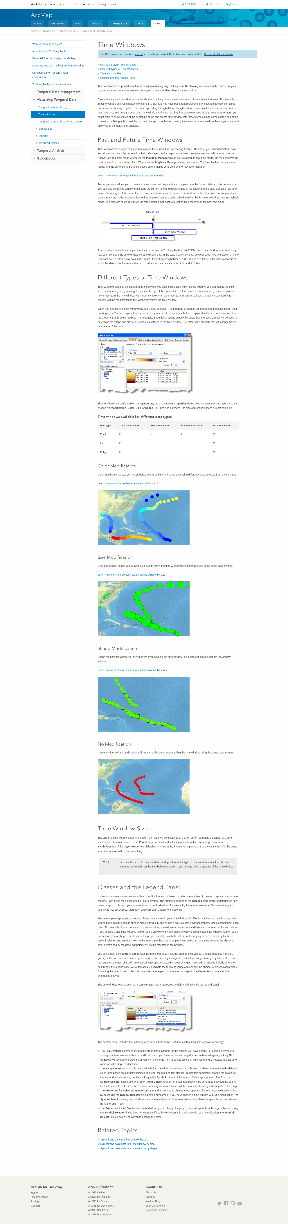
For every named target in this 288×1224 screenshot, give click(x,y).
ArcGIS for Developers (101, 1205)
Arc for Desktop (46, 4)
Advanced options (48, 143)
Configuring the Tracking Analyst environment (50, 75)
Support (114, 4)
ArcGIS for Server (98, 1201)
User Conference (155, 1205)
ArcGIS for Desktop (99, 1196)
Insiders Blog (152, 1201)
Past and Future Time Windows (118, 64)
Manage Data (118, 23)
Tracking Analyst (69, 30)
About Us (150, 1192)
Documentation (83, 4)
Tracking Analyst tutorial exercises (51, 84)
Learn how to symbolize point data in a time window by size (131, 574)
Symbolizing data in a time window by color (124, 1139)
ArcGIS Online (96, 1192)
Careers (150, 1196)
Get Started (58, 23)
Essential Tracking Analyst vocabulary (53, 58)
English (230, 4)
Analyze (95, 23)
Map (77, 23)
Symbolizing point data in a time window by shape (128, 1148)
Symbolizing (45, 128)
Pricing (101, 4)
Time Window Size (110, 73)
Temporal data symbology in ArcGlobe (60, 121)
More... (157, 23)
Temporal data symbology (53, 107)
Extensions (49, 30)
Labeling (43, 135)
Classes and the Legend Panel (117, 77)
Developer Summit (156, 1210)
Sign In (214, 4)
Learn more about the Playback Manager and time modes (130, 175)
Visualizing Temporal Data (97, 30)
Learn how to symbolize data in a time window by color (129, 483)
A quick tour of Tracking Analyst (50, 51)
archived (139, 54)
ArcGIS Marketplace (99, 1214)
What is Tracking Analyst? (47, 44)
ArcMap (42, 14)
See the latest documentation (218, 54)
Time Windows (46, 114)
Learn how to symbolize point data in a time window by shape (133, 670)
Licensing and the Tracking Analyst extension (58, 65)
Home (37, 23)
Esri (249, 4)
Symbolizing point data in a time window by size (127, 1143)
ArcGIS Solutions (98, 1210)
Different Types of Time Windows (119, 69)
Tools (140, 23)
